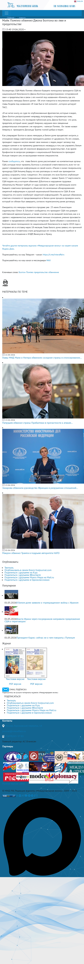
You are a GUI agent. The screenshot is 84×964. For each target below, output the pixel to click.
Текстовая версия (15, 679)
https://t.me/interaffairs (53, 254)
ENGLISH (78, 1)
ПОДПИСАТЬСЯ (12, 696)
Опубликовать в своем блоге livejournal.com (28, 570)
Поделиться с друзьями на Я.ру (21, 572)
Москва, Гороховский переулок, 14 (23, 725)
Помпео (29, 272)
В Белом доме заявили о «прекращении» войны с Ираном (47, 602)
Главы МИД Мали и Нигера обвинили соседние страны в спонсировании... (42, 357)
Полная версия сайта (13, 783)
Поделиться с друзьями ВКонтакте (23, 574)
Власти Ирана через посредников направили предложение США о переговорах (42, 620)
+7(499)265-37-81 (14, 736)
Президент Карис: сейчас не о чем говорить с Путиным (45, 637)
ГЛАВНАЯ (10, 17)
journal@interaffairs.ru (14, 731)
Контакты (7, 720)
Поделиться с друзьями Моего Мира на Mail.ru (29, 577)
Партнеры (7, 746)
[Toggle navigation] (6, 13)
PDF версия (15, 683)
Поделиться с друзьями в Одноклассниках (27, 579)
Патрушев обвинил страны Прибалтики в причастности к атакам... (37, 422)
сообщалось (14, 161)
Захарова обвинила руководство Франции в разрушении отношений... (40, 487)
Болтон (22, 272)
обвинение (53, 272)
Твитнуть (9, 567)
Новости (22, 17)
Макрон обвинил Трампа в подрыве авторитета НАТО (30, 553)
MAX (48, 260)
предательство (41, 272)
